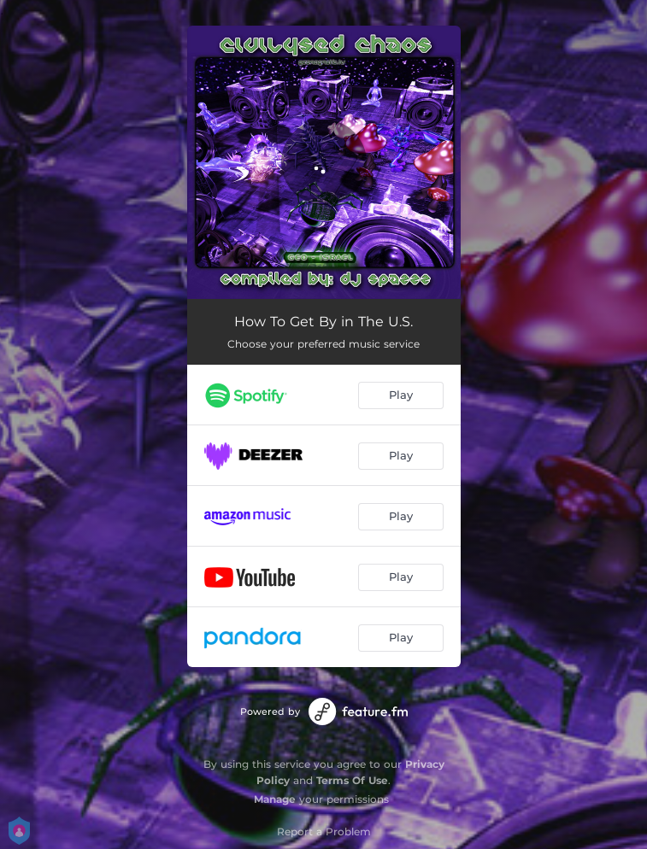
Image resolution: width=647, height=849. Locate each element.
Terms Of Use (352, 780)
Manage (275, 799)
